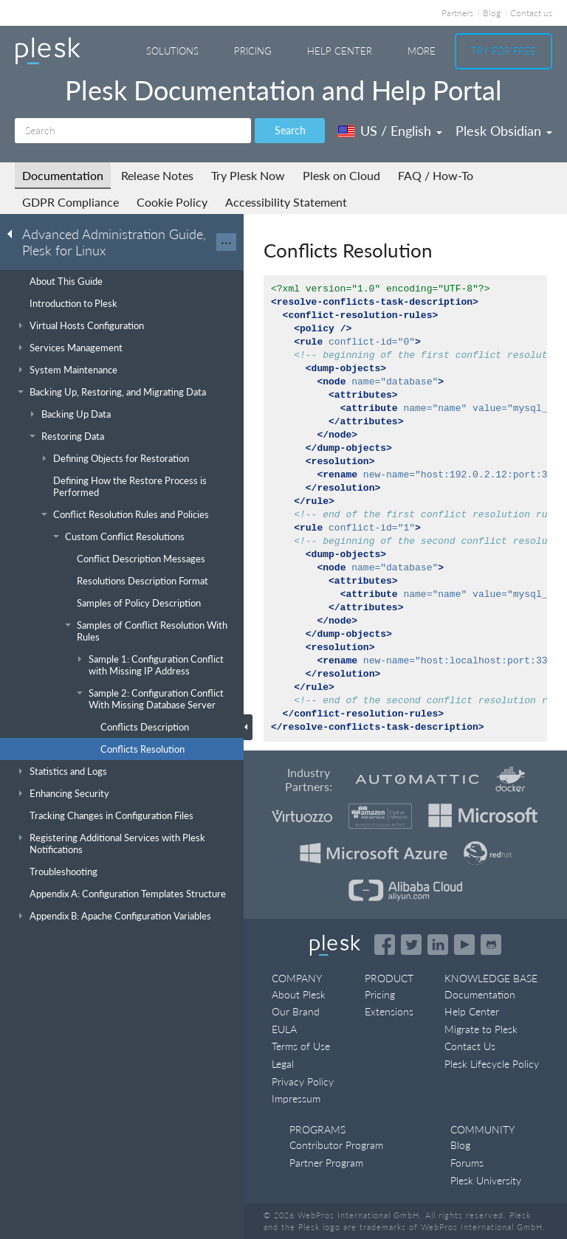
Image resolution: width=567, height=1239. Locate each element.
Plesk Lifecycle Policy (491, 1063)
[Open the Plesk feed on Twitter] (411, 944)
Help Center (339, 51)
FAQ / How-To (435, 175)
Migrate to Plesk (481, 1029)
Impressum (296, 1098)
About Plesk (299, 994)
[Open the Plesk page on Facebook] (384, 944)
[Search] (133, 130)
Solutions (172, 51)
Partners (457, 12)
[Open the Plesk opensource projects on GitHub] (491, 944)
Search (290, 130)
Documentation (62, 175)
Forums (467, 1162)
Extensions (389, 1011)
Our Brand (296, 1011)
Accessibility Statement (286, 202)
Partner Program (326, 1162)
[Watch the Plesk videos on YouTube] (464, 944)
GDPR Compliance (70, 202)
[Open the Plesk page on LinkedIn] (437, 944)
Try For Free (503, 51)
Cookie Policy (172, 202)
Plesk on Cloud (341, 175)
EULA (284, 1029)
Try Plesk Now (248, 175)
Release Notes (157, 175)
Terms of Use (301, 1046)
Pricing (253, 51)
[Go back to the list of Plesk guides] (14, 233)
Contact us (531, 12)
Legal (283, 1063)
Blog (492, 12)
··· (226, 242)
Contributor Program (336, 1145)
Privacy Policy (303, 1081)
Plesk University (485, 1180)
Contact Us (469, 1046)
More (422, 51)
